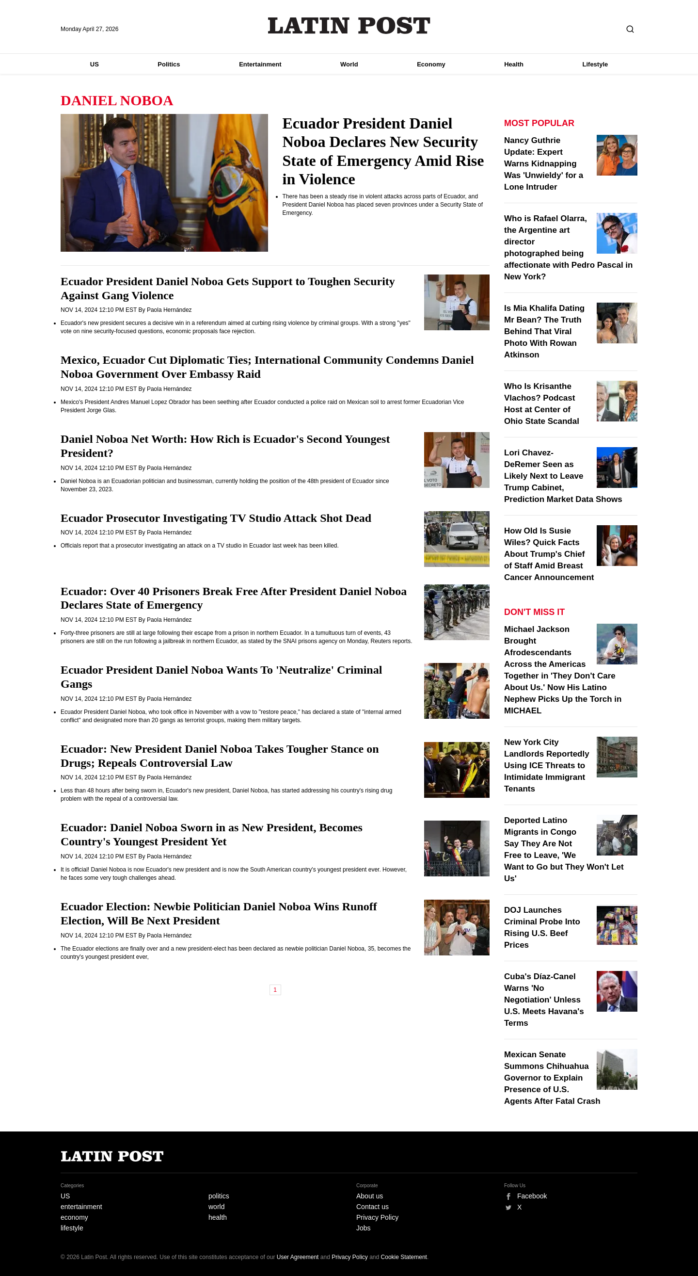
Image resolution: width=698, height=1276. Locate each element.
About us (369, 1196)
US (94, 64)
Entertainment (260, 64)
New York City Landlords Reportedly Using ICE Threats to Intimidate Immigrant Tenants (546, 765)
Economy (431, 64)
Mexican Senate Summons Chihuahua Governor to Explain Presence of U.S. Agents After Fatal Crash (552, 1078)
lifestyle (72, 1228)
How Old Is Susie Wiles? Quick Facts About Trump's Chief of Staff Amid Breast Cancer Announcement (549, 554)
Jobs (363, 1228)
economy (74, 1217)
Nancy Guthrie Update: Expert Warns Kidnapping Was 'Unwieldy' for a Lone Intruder (543, 164)
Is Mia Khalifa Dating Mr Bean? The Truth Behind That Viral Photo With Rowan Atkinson (544, 331)
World (349, 64)
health (217, 1217)
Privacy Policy (377, 1217)
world (216, 1207)
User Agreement (298, 1257)
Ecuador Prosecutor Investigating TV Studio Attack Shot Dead (216, 518)
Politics (169, 64)
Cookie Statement (404, 1257)
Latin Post (349, 25)
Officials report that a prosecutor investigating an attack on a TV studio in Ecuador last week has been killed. (200, 545)
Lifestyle (595, 64)
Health (514, 64)
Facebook (532, 1196)
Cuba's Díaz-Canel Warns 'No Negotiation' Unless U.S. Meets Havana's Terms (544, 1000)
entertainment (81, 1207)
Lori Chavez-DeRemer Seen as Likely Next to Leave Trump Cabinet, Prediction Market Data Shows (563, 476)
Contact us (372, 1207)
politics (218, 1196)
